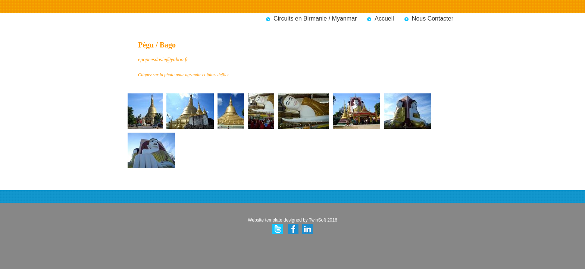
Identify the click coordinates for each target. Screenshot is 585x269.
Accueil (384, 18)
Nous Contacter (432, 18)
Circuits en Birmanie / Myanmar (315, 18)
